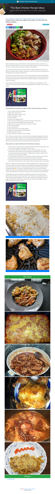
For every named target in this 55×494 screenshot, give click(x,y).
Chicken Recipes (12, 18)
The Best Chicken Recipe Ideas (27, 2)
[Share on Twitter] (7, 27)
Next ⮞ (27, 270)
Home (7, 18)
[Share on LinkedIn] (14, 27)
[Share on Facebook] (10, 27)
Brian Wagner (9, 24)
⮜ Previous (27, 237)
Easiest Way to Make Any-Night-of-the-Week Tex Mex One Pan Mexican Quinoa (29, 18)
